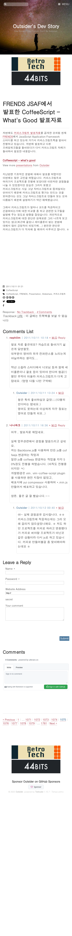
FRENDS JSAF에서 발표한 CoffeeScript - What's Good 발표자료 (32, 111)
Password (12, 579)
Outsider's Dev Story (36, 25)
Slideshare (47, 293)
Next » (53, 723)
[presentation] (26, 627)
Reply (61, 337)
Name (10, 568)
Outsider (44, 165)
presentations (24, 165)
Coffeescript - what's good (19, 160)
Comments (44, 312)
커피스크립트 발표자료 (27, 133)
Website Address (15, 589)
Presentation (35, 293)
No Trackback (26, 312)
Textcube (39, 791)
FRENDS (8, 136)
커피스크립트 (59, 293)
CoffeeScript (12, 290)
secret (9, 599)
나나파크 (15, 425)
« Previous (9, 719)
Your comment (14, 605)
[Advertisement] (25, 256)
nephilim (15, 337)
